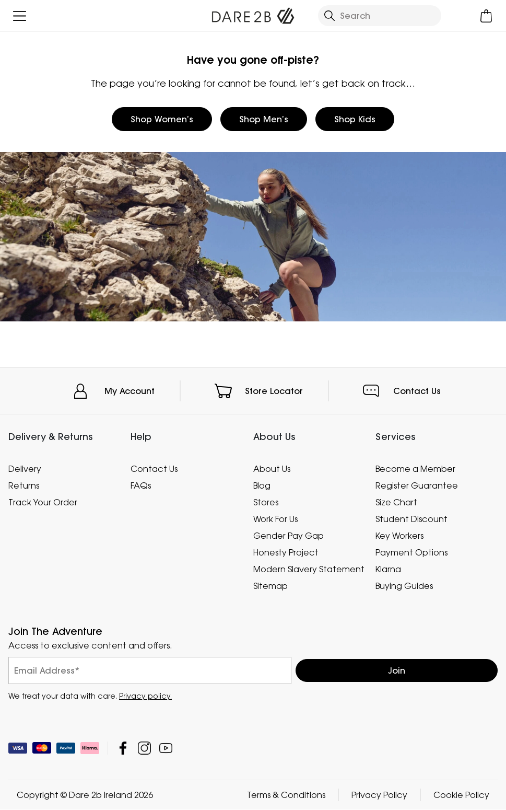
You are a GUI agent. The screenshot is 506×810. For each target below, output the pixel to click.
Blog (261, 485)
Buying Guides (404, 586)
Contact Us (417, 391)
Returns (23, 485)
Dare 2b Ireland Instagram (144, 748)
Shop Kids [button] (354, 119)
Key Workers (399, 535)
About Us (271, 469)
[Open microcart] (486, 15)
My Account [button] (129, 391)
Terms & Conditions (286, 795)
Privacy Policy (379, 795)
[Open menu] (19, 15)
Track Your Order (42, 502)
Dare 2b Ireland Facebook (123, 748)
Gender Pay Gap (288, 535)
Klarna (388, 569)
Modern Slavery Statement (308, 569)
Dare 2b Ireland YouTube (165, 748)
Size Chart (396, 502)
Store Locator (274, 391)
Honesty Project (286, 552)
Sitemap (270, 586)
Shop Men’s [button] (263, 119)
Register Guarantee (416, 485)
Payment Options (411, 552)
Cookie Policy (461, 795)
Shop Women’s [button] (162, 119)
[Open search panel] (379, 15)
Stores (265, 502)
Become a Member (415, 469)
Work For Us (275, 519)
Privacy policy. (145, 696)
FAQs (141, 485)
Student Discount (411, 519)
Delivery (24, 469)
